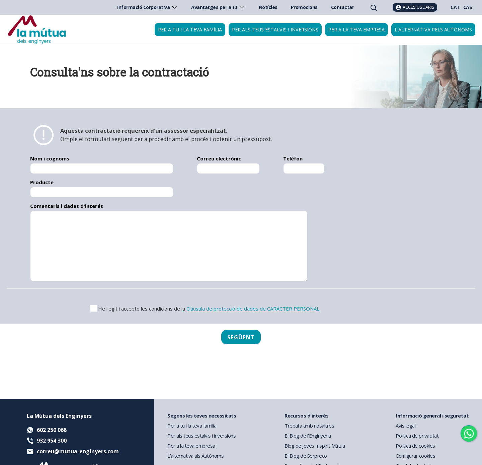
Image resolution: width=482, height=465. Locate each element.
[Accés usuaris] (415, 7)
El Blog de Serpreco (306, 455)
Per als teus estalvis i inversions (275, 29)
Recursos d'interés (306, 415)
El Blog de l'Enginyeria (308, 435)
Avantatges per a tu (218, 7)
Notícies (268, 7)
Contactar (342, 7)
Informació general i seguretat (432, 415)
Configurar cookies (415, 455)
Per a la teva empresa (356, 29)
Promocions (304, 7)
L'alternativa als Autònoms (195, 455)
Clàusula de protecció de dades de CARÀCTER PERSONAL (252, 308)
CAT (455, 7)
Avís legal (405, 425)
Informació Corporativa (147, 7)
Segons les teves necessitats (201, 415)
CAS (467, 7)
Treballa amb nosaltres (309, 425)
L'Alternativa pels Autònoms (433, 29)
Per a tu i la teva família (190, 29)
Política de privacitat (417, 435)
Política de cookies (415, 445)
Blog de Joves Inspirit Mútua (315, 445)
